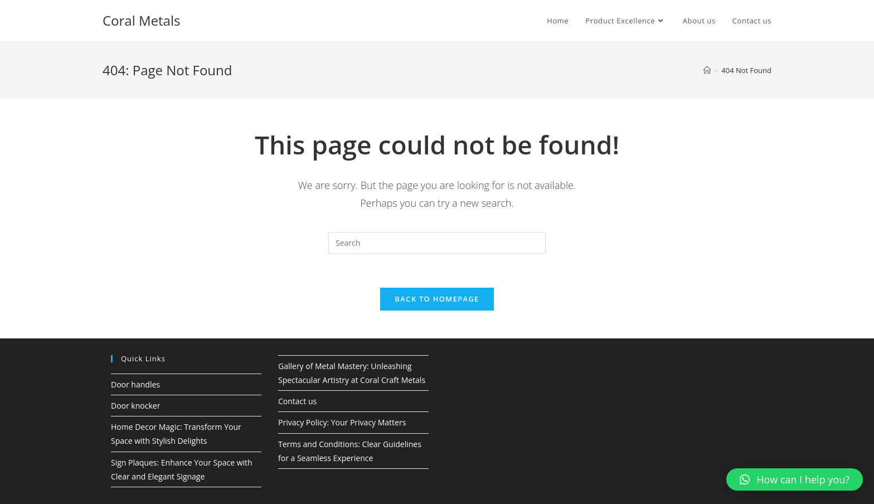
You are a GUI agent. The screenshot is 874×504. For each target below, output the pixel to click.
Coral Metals (141, 20)
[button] (794, 479)
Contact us (297, 401)
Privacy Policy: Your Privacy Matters (342, 422)
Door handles (135, 384)
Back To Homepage (437, 299)
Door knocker (135, 405)
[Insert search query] (437, 243)
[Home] (707, 70)
